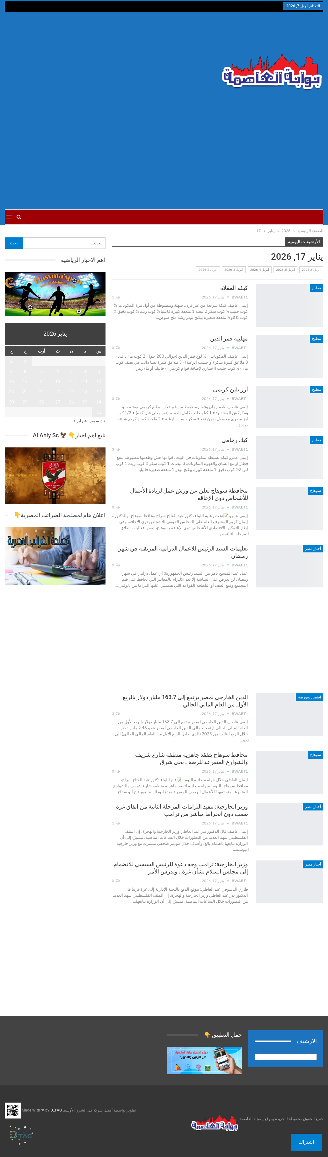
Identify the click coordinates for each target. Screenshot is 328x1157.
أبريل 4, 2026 (259, 269)
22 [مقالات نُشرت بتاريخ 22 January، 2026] (25, 391)
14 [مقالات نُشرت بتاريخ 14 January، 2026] (41, 381)
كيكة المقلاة (234, 287)
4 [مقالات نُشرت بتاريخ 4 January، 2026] (85, 371)
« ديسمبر (98, 420)
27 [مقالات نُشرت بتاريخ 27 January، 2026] (57, 401)
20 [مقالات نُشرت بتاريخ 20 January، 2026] (57, 391)
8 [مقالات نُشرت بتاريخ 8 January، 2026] (25, 371)
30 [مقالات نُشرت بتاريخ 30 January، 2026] (11, 401)
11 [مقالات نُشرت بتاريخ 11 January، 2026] (85, 381)
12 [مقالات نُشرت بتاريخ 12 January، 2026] (71, 381)
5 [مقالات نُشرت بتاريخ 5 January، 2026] (71, 371)
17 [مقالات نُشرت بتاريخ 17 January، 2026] (98, 391)
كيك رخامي (235, 440)
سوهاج (315, 490)
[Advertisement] (110, 63)
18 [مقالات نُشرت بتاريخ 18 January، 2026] (85, 391)
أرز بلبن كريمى (230, 389)
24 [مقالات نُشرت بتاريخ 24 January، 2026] (98, 401)
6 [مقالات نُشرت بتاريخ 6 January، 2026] (57, 371)
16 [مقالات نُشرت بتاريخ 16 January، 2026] (11, 381)
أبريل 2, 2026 (208, 269)
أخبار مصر (313, 548)
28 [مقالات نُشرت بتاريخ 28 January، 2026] (41, 401)
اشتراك (306, 1142)
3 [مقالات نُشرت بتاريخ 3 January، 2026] (99, 371)
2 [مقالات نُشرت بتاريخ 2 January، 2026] (11, 361)
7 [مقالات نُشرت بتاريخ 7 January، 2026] (41, 371)
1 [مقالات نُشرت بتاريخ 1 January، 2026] (25, 361)
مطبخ (316, 288)
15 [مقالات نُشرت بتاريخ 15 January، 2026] (25, 381)
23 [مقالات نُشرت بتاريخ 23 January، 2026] (11, 391)
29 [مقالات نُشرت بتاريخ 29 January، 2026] (25, 401)
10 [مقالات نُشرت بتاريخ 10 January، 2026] (98, 381)
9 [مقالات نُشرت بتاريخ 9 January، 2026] (11, 371)
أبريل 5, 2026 (285, 269)
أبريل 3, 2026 (233, 269)
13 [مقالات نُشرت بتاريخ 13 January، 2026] (57, 381)
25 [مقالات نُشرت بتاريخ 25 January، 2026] (85, 401)
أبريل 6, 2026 (311, 269)
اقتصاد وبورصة (309, 697)
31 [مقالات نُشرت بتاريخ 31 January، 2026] (98, 412)
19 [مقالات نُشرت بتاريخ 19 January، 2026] (71, 391)
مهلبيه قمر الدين (229, 338)
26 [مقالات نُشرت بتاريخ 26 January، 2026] (71, 401)
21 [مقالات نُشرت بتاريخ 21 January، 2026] (41, 391)
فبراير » (80, 420)
